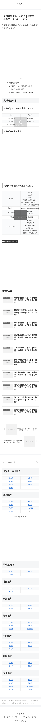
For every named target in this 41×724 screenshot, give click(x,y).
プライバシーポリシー (30, 717)
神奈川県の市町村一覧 (9, 241)
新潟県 (11, 571)
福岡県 (11, 680)
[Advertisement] (20, 52)
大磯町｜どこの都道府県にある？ (22, 86)
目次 (17, 78)
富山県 (11, 588)
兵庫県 (30, 622)
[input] (20, 462)
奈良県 (30, 625)
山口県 (30, 646)
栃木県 (11, 505)
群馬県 (11, 508)
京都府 (11, 625)
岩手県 (11, 484)
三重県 (30, 608)
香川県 (11, 666)
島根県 (11, 646)
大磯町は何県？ (14, 83)
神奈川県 (30, 508)
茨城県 (11, 501)
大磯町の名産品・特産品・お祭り (22, 92)
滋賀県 (11, 622)
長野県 (30, 571)
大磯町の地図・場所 (17, 89)
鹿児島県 (30, 686)
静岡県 (11, 608)
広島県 (30, 642)
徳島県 (11, 663)
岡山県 (11, 649)
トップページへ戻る (11, 717)
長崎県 (11, 686)
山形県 (30, 481)
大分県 (30, 680)
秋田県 (30, 478)
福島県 (30, 484)
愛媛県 (30, 663)
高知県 (30, 666)
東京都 (30, 505)
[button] (37, 462)
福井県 (30, 588)
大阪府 (11, 629)
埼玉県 (11, 511)
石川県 (11, 591)
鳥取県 (11, 642)
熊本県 (11, 690)
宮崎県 (30, 683)
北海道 (11, 478)
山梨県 (11, 574)
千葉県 (30, 501)
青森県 (11, 481)
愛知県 (30, 605)
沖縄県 (30, 690)
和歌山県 (30, 629)
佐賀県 (11, 683)
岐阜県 (11, 605)
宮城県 (11, 488)
